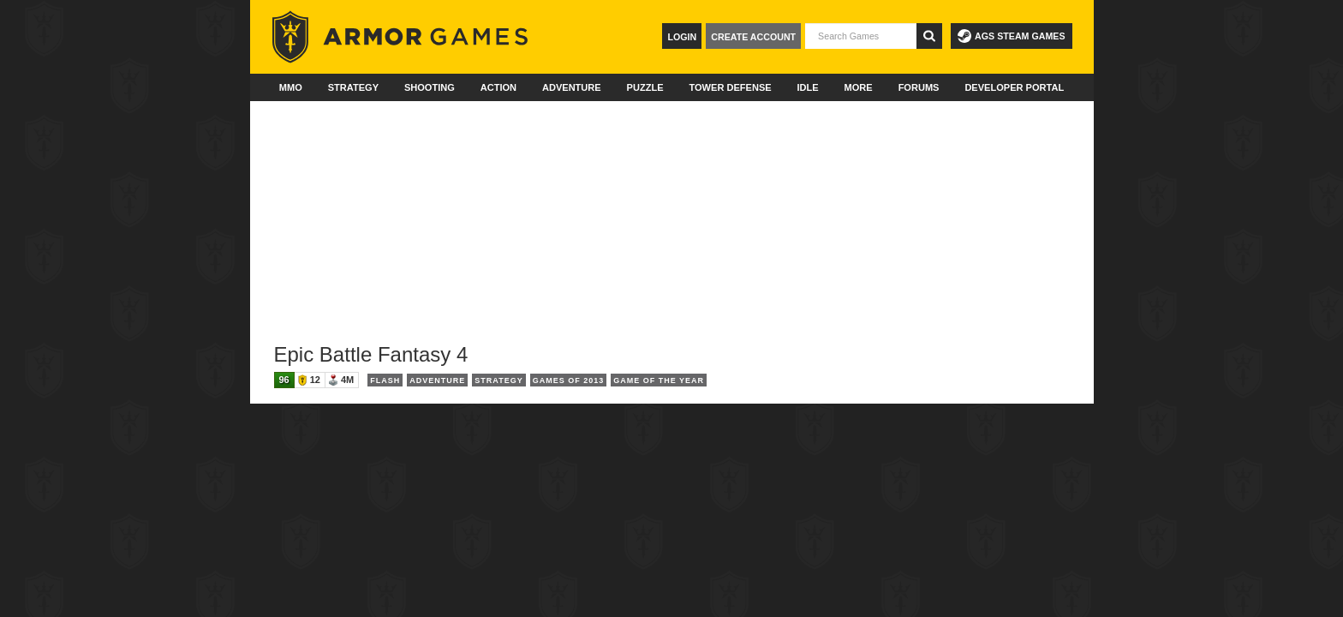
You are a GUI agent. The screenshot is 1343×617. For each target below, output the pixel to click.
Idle (808, 87)
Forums (919, 87)
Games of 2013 (569, 380)
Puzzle (645, 87)
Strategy (353, 87)
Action (498, 87)
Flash (385, 380)
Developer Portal (1014, 87)
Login (681, 37)
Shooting (429, 87)
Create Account (753, 37)
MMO (290, 87)
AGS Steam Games (1011, 36)
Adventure (571, 87)
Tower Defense (730, 87)
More (859, 87)
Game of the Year (658, 380)
